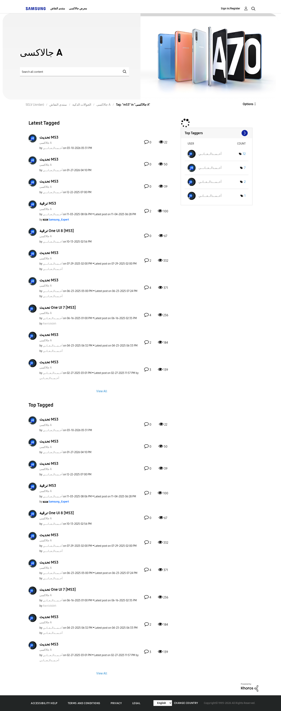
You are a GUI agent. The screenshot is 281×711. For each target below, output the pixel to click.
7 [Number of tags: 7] (245, 168)
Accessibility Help (44, 703)
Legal (136, 703)
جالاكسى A (45, 143)
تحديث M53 (48, 137)
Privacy (116, 703)
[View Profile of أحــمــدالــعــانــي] (209, 154)
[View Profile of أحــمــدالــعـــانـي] (53, 373)
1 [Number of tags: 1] (245, 196)
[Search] (74, 71)
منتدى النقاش (57, 8)
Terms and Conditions (84, 703)
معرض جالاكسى (78, 8)
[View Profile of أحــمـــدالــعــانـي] (53, 318)
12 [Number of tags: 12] (244, 154)
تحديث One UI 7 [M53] (57, 307)
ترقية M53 (47, 203)
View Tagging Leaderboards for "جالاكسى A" (216, 133)
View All (101, 391)
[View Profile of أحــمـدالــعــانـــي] (53, 148)
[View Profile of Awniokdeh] (49, 323)
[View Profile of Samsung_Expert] (59, 219)
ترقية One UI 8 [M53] (56, 230)
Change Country (186, 703)
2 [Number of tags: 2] (245, 182)
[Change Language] (162, 703)
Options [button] (248, 104)
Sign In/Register (230, 8)
